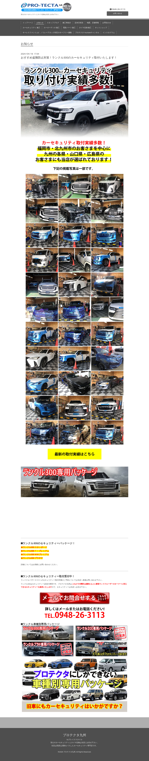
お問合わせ (106, 23)
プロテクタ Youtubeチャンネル (87, 32)
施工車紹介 (67, 23)
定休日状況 (79, 23)
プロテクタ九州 (74, 735)
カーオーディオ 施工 (52, 28)
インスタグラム (109, 32)
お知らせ (40, 23)
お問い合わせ (117, 13)
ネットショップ (101, 28)
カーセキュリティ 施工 (31, 28)
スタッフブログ (53, 23)
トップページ (28, 23)
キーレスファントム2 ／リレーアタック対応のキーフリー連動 (47, 32)
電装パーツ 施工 (69, 28)
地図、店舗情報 (93, 23)
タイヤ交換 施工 (85, 28)
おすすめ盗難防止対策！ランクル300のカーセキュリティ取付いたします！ (69, 57)
